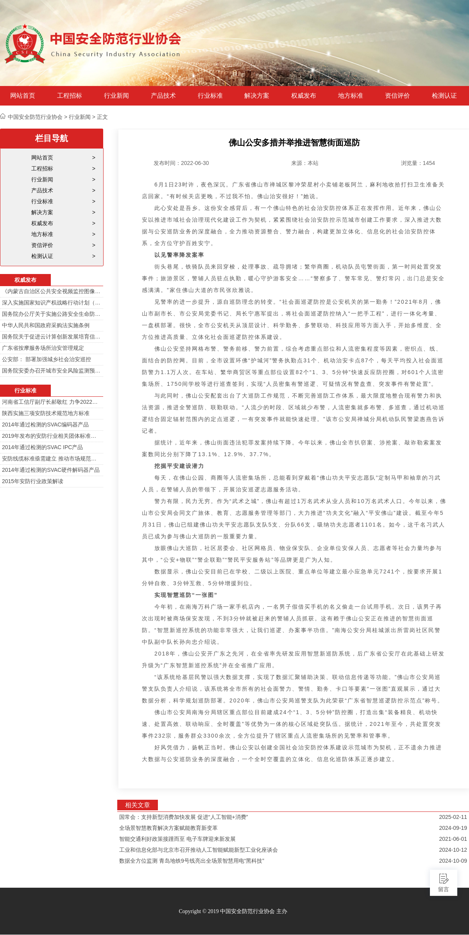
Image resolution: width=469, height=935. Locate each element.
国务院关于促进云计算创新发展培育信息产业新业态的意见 (51, 336)
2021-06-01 (453, 839)
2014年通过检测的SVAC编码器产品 (45, 424)
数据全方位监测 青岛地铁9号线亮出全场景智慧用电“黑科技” (191, 861)
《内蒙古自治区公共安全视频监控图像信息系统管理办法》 (51, 291)
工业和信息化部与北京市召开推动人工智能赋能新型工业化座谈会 (198, 850)
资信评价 (397, 96)
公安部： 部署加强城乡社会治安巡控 (46, 359)
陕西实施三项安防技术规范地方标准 (46, 413)
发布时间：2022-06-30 (181, 163)
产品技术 (163, 96)
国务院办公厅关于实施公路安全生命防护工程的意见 (51, 314)
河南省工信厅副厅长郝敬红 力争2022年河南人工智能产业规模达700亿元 (51, 402)
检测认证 (444, 96)
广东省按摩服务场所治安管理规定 (43, 348)
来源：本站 (305, 163)
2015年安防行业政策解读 (32, 481)
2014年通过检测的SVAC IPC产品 (42, 447)
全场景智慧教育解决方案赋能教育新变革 (168, 828)
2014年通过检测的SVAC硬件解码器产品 (51, 470)
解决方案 (256, 96)
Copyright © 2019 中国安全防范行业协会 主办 (233, 911)
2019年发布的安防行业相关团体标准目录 (51, 436)
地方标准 (350, 96)
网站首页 (22, 96)
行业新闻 (116, 96)
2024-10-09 (453, 861)
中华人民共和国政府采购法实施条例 (46, 325)
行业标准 (210, 96)
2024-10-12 (453, 850)
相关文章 (137, 805)
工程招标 (69, 96)
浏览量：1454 (418, 163)
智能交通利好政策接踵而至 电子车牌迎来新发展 (177, 839)
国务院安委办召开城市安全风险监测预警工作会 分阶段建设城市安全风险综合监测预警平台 (51, 370)
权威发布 (303, 96)
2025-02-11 (453, 817)
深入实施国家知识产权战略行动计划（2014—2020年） (51, 302)
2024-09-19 (453, 828)
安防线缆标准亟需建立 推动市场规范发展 (51, 458)
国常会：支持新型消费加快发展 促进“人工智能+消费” (183, 817)
